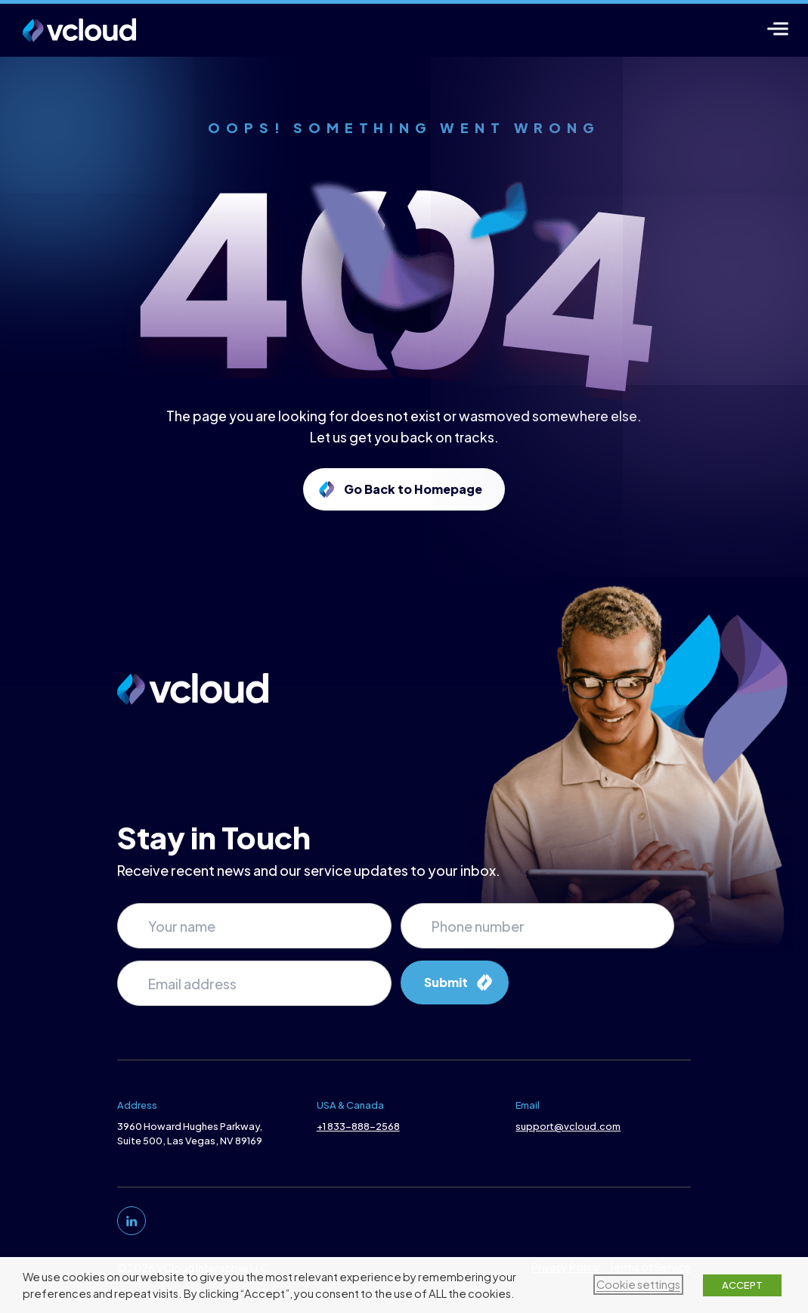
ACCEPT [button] (742, 1285)
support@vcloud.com (569, 1126)
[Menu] (778, 28)
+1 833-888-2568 (356, 1126)
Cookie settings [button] (638, 1284)
